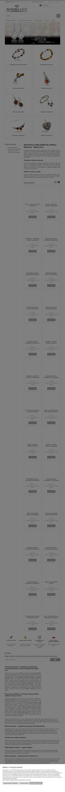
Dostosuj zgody (24, 783)
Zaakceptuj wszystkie (35, 783)
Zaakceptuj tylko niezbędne (11, 783)
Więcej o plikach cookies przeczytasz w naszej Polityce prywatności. (17, 779)
